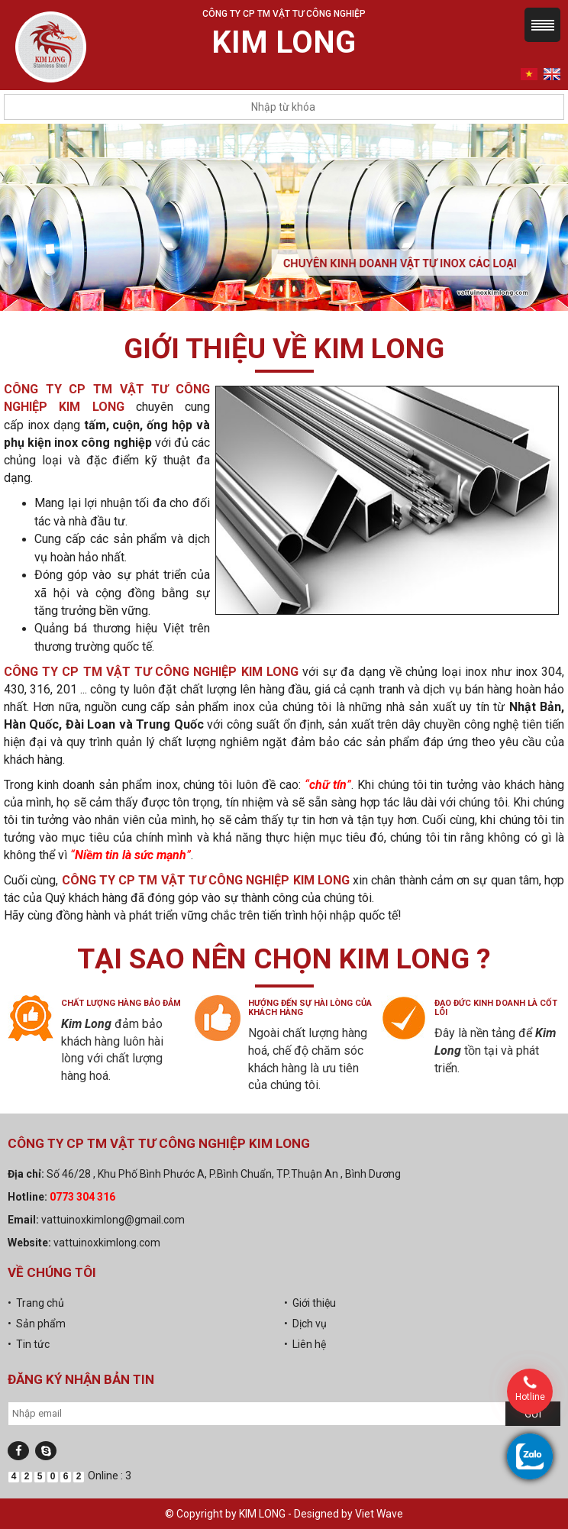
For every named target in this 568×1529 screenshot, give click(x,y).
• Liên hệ (305, 1344)
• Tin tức (29, 1344)
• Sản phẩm (37, 1323)
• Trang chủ (36, 1303)
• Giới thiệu (310, 1303)
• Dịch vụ (305, 1323)
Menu (542, 25)
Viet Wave (379, 1514)
